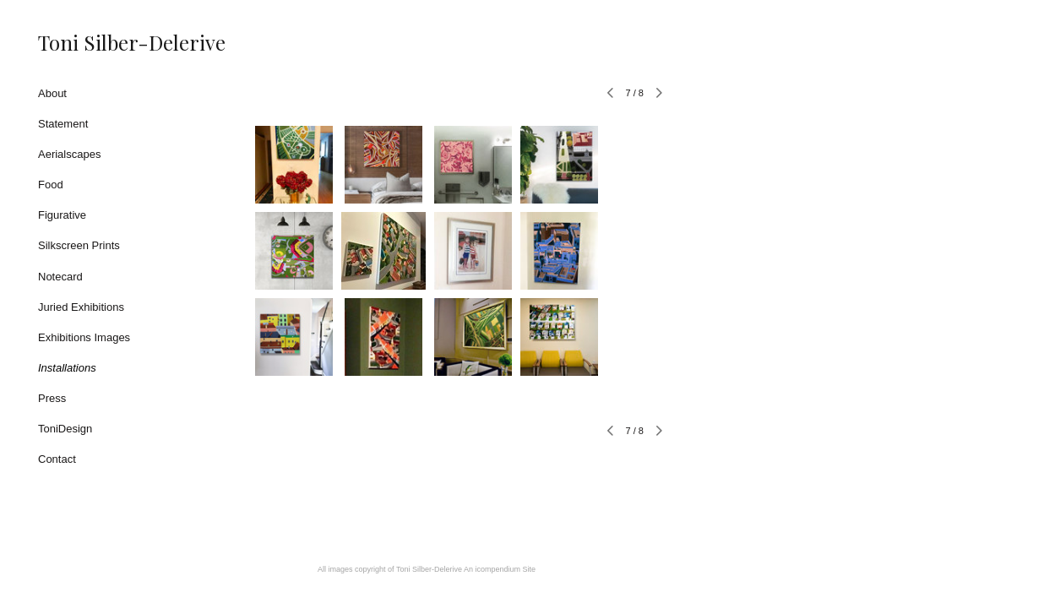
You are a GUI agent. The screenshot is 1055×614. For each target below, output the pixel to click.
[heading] (80, 42)
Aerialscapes (69, 154)
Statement (63, 123)
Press (52, 398)
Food (50, 184)
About (52, 93)
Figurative (62, 215)
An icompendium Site (500, 569)
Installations (67, 367)
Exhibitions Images (84, 337)
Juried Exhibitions (81, 307)
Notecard (60, 276)
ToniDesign (65, 428)
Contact (57, 459)
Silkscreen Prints (79, 245)
